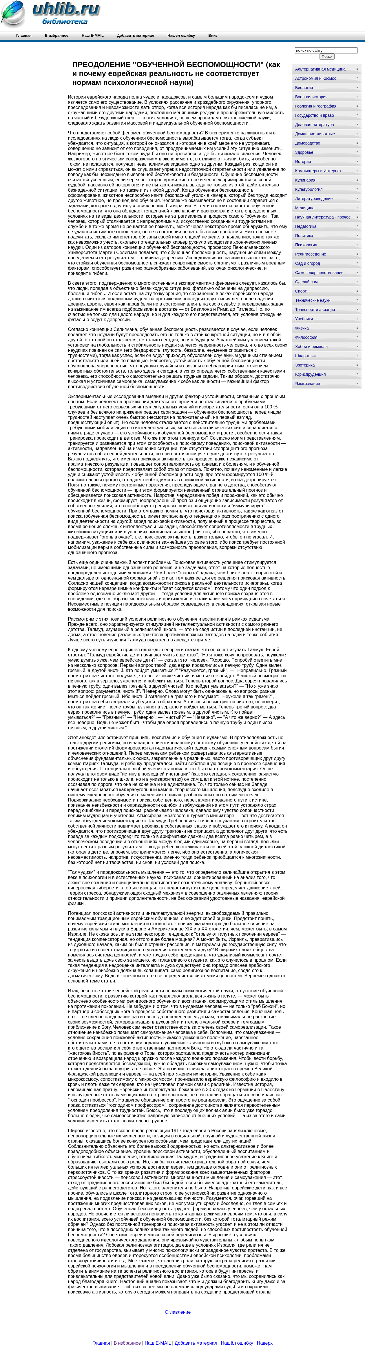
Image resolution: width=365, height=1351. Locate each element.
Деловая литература (314, 124)
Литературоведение (314, 198)
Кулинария (305, 180)
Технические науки (313, 300)
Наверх (265, 1343)
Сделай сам (306, 282)
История (303, 161)
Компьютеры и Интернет (318, 171)
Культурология (309, 189)
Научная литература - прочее (323, 217)
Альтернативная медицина (320, 69)
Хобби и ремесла (311, 346)
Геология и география (315, 106)
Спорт (300, 291)
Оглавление (178, 1312)
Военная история (311, 97)
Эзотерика (305, 365)
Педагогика (305, 226)
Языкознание (307, 383)
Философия (306, 337)
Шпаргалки (305, 356)
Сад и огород (307, 263)
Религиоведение (310, 254)
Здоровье (304, 152)
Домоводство (307, 143)
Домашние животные (315, 134)
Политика (304, 235)
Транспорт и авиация (315, 309)
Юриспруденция (310, 374)
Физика (302, 328)
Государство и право (314, 115)
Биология (304, 87)
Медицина (305, 208)
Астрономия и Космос (315, 78)
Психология (306, 245)
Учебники (304, 319)
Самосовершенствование (319, 272)
